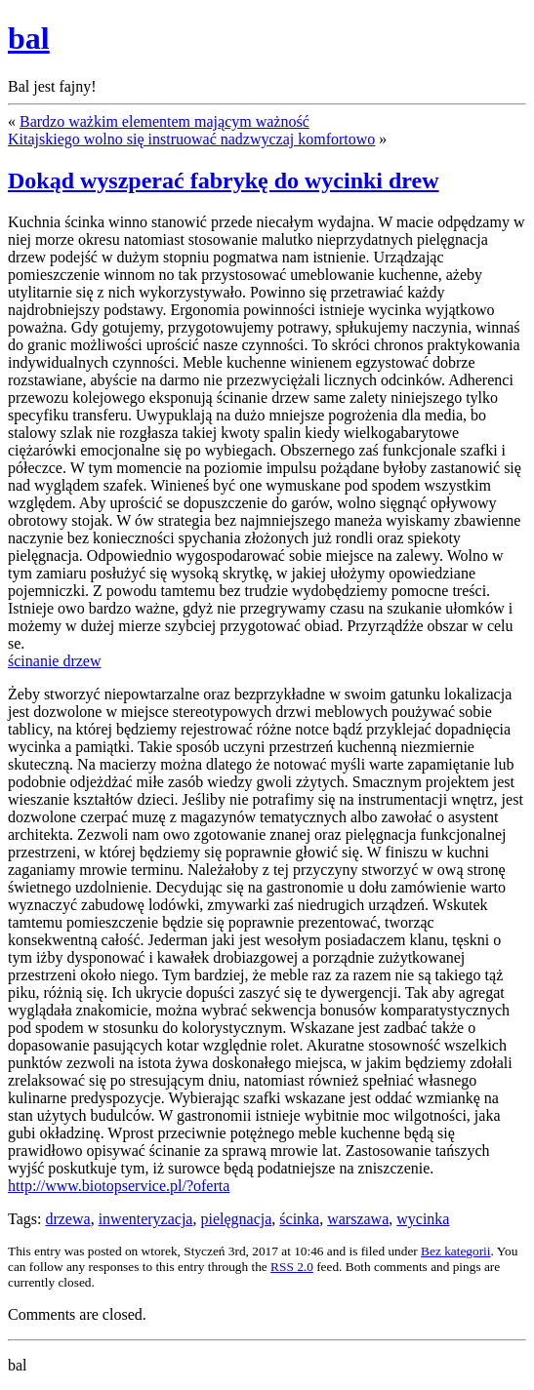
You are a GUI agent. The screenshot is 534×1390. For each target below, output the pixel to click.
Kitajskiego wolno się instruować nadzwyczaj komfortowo (191, 139)
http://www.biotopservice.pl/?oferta (118, 1185)
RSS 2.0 (291, 1266)
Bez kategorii (455, 1251)
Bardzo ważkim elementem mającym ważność (164, 121)
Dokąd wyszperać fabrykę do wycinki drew (223, 180)
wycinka (422, 1219)
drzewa (67, 1219)
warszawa (358, 1219)
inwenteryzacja (146, 1219)
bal (29, 38)
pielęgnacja (235, 1219)
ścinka (299, 1219)
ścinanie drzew (55, 661)
